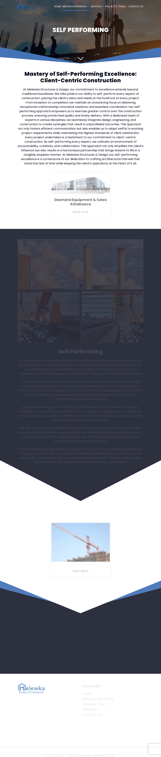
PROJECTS (111, 6)
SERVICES (97, 6)
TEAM (123, 6)
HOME (57, 6)
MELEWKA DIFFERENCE (75, 6)
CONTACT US (135, 6)
